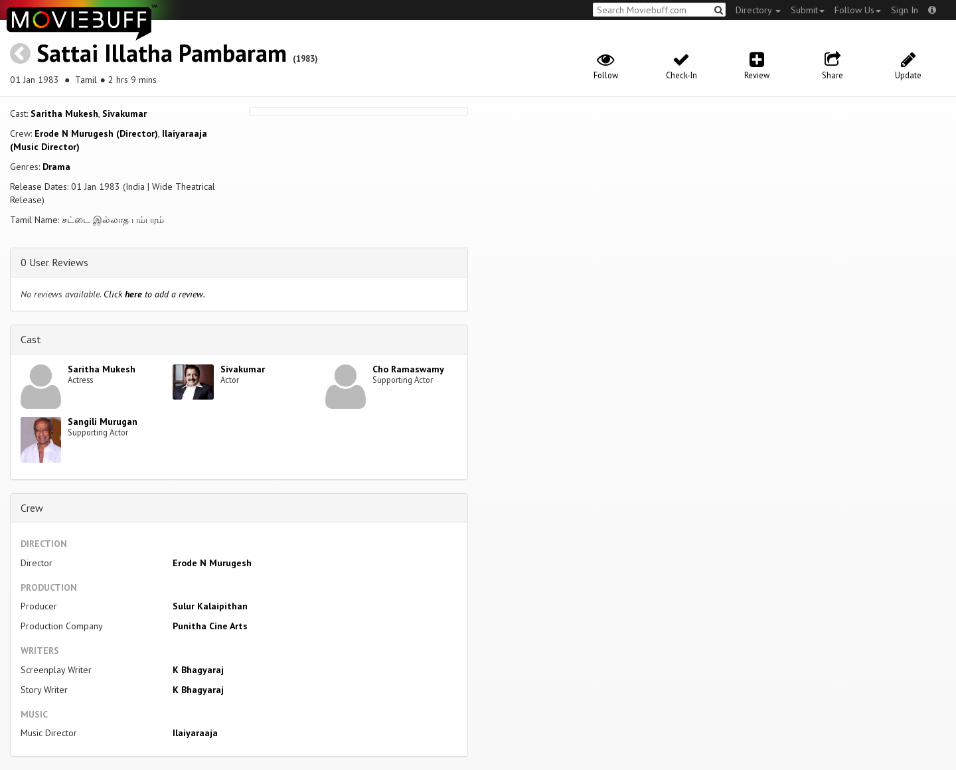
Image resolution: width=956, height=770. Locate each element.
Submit (808, 10)
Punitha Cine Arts (210, 626)
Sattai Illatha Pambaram (162, 52)
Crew (32, 507)
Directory (758, 10)
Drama (56, 167)
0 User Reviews (54, 262)
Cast (31, 339)
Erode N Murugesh (212, 563)
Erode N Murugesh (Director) (96, 133)
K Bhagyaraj (198, 670)
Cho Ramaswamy (408, 369)
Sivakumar (124, 113)
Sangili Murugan (102, 421)
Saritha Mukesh (64, 113)
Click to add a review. (154, 294)
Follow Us (858, 10)
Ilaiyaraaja (195, 733)
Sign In (904, 10)
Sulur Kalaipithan (210, 606)
